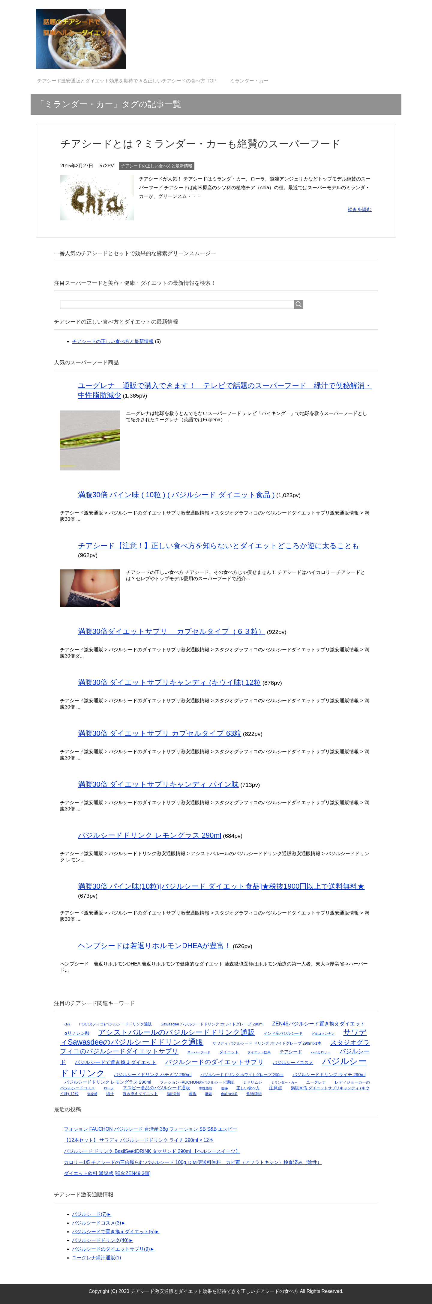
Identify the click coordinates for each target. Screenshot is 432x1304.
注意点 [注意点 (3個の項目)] (275, 1087)
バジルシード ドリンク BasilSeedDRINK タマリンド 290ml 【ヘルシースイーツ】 (152, 1151)
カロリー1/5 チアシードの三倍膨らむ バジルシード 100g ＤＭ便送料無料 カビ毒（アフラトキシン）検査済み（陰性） (193, 1162)
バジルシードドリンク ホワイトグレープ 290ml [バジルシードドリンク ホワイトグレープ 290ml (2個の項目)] (242, 1075)
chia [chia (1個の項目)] (67, 1024)
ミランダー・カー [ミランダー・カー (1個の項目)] (284, 1082)
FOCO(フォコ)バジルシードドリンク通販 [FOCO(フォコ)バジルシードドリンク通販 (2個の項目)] (115, 1024)
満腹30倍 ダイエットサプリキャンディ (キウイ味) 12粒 (169, 682)
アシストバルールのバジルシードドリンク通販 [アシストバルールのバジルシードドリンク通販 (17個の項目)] (176, 1032)
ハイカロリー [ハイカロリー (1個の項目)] (321, 1052)
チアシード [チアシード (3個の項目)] (291, 1051)
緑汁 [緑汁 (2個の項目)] (110, 1093)
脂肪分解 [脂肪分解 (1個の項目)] (173, 1094)
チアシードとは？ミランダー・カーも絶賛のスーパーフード (200, 143)
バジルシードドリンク (100, 1240)
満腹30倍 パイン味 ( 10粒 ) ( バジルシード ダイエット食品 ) (176, 495)
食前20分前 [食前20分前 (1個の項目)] (229, 1094)
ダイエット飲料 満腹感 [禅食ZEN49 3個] (107, 1173)
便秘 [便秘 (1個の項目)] (224, 1088)
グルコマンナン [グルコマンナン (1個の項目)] (322, 1033)
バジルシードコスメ (96, 1222)
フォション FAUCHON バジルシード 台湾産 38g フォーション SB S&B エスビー (150, 1129)
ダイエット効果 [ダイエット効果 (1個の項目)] (259, 1052)
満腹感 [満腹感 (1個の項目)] (92, 1094)
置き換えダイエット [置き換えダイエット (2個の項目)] (140, 1093)
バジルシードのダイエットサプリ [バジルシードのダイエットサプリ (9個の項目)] (214, 1061)
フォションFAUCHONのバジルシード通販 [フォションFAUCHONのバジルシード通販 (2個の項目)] (197, 1082)
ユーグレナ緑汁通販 (96, 1257)
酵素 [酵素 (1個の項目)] (208, 1094)
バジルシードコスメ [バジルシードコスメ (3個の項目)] (293, 1062)
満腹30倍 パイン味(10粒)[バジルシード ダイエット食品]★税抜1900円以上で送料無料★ (221, 886)
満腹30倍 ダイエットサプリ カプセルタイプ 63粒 (159, 733)
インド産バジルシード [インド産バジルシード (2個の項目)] (283, 1033)
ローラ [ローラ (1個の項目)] (109, 1088)
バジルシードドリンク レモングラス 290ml (149, 835)
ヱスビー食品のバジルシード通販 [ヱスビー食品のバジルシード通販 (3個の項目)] (156, 1087)
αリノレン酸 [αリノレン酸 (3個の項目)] (77, 1033)
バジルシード (89, 1214)
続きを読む (360, 209)
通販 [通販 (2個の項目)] (192, 1093)
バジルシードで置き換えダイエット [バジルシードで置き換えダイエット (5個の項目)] (115, 1062)
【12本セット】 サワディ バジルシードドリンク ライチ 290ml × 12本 (139, 1140)
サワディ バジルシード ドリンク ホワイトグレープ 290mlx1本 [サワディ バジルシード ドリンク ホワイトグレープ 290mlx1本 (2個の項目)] (267, 1043)
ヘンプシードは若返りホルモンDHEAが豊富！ (154, 945)
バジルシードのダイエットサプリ (111, 1249)
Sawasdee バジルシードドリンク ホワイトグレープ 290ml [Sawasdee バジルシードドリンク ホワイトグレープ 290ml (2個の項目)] (211, 1024)
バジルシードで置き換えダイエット (113, 1231)
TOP (126, 80)
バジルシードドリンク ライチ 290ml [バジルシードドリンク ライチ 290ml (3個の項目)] (329, 1074)
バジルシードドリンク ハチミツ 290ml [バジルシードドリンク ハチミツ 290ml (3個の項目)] (152, 1074)
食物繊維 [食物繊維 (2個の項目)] (254, 1093)
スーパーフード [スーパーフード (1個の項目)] (198, 1052)
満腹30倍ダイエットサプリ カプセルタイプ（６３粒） (171, 631)
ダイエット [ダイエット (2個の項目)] (229, 1052)
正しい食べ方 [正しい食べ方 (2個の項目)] (248, 1088)
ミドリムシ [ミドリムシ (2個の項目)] (252, 1082)
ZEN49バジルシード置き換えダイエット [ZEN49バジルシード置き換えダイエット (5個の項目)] (318, 1024)
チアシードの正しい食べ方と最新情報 (156, 165)
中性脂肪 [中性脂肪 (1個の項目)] (205, 1088)
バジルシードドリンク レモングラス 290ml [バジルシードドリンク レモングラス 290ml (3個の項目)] (107, 1082)
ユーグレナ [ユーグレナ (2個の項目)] (316, 1082)
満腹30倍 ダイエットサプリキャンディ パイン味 (158, 784)
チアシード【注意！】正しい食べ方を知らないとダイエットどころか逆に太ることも (218, 546)
